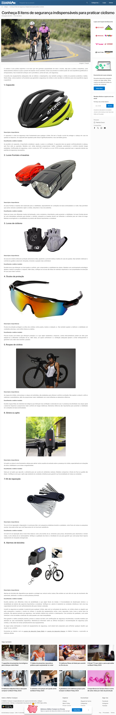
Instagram (105, 703)
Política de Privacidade (98, 114)
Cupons (83, 705)
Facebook (105, 701)
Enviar (110, 105)
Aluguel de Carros (86, 701)
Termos (112, 712)
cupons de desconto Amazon (56, 631)
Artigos (6, 6)
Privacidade (106, 712)
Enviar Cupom (67, 705)
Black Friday (66, 703)
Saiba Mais (99, 88)
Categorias (84, 703)
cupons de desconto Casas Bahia (33, 631)
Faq (100, 712)
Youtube (104, 705)
